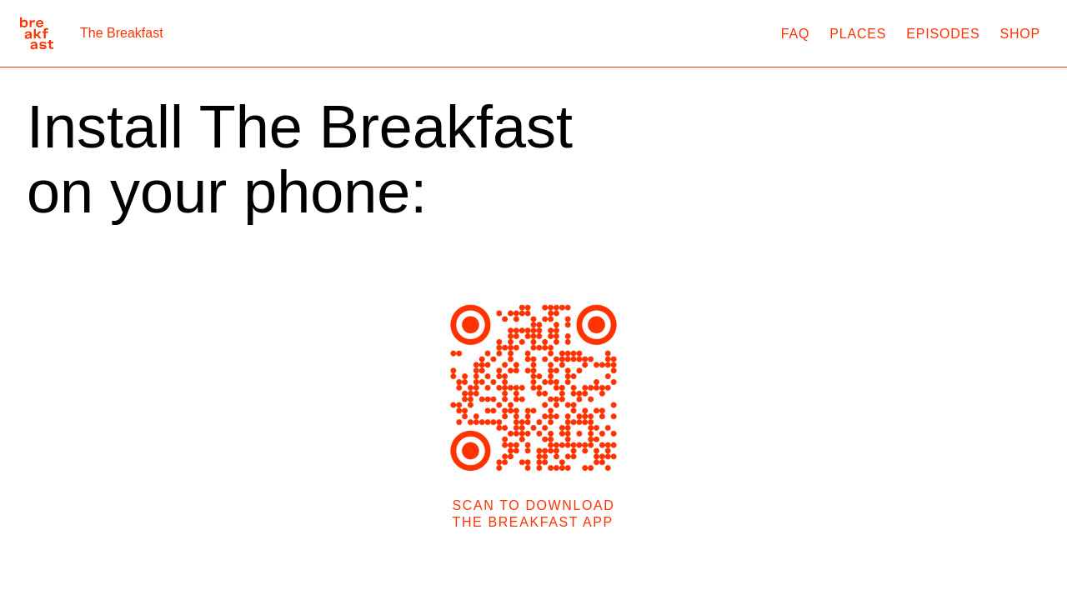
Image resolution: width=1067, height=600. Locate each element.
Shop (1019, 34)
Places (857, 34)
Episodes (942, 34)
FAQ (795, 34)
